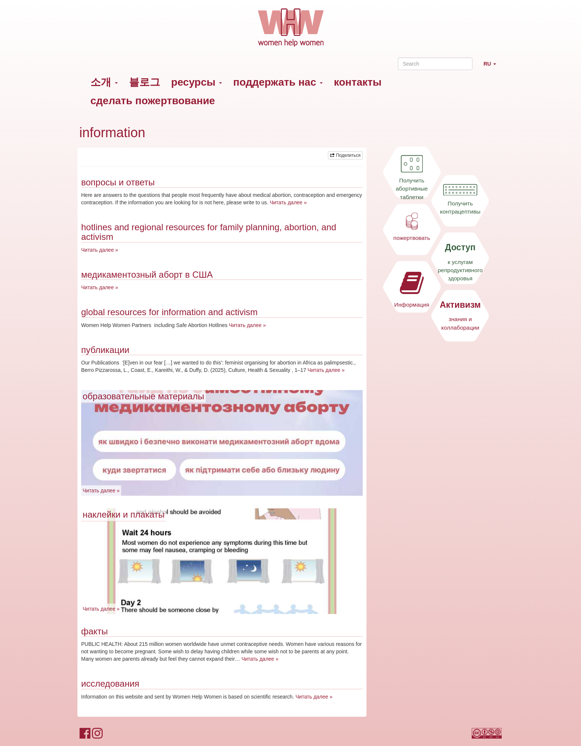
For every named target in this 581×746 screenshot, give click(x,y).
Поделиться (345, 155)
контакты (358, 82)
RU (493, 67)
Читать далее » (288, 202)
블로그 (144, 82)
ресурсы (196, 82)
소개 (104, 82)
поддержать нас (278, 82)
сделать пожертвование (152, 100)
